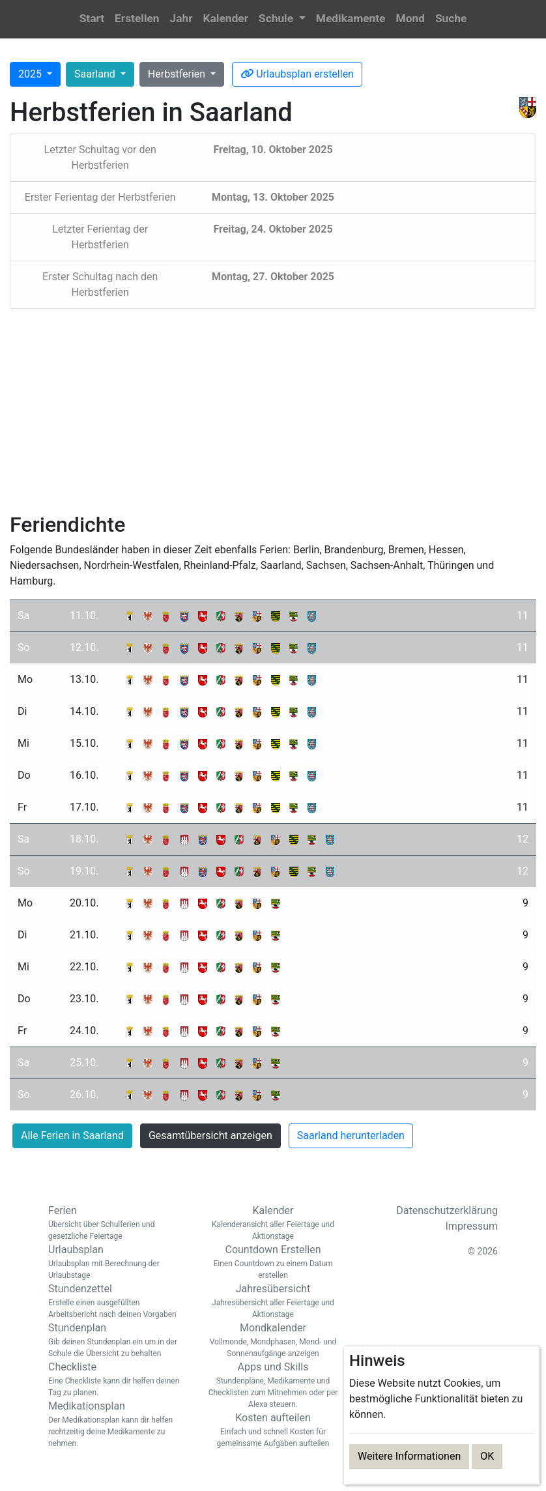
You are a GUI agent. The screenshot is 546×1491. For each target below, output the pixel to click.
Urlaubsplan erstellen (297, 74)
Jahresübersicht (273, 1301)
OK (487, 1456)
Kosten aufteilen (273, 1430)
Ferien (116, 1223)
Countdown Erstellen (273, 1262)
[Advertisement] (273, 410)
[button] (282, 19)
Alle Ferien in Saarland (72, 1135)
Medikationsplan (116, 1424)
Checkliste (116, 1379)
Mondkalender (273, 1340)
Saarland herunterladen (351, 1135)
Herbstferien (178, 74)
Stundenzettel (116, 1301)
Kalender (273, 1223)
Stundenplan (116, 1340)
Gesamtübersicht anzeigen (210, 1135)
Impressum (472, 1226)
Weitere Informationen (409, 1456)
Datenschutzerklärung (447, 1210)
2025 (31, 74)
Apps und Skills (273, 1385)
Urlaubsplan (116, 1262)
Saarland (96, 74)
